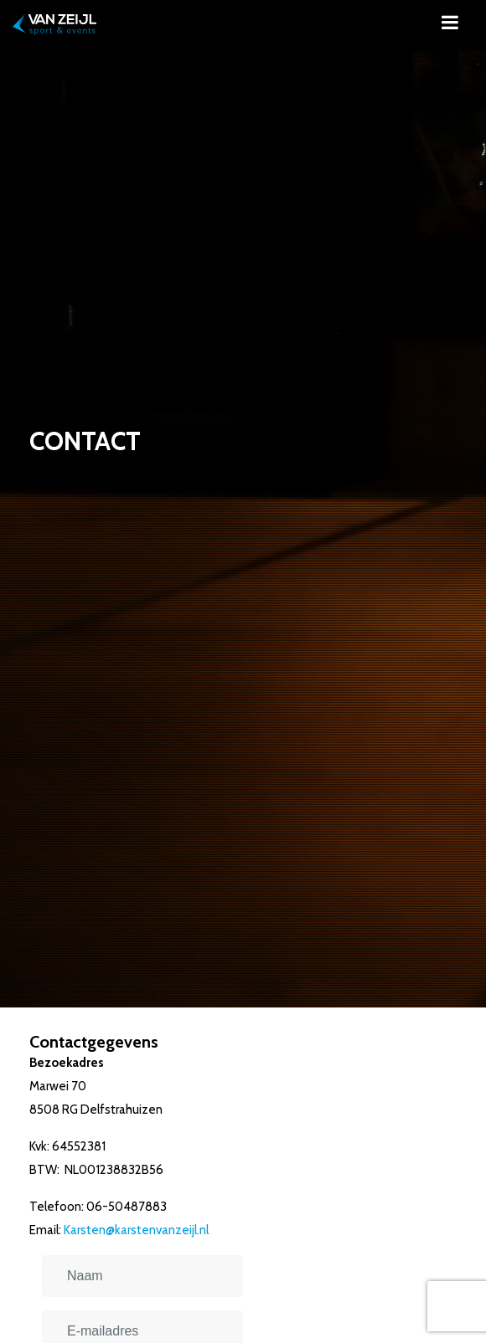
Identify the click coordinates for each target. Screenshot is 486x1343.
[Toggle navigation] (450, 22)
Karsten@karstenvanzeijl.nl (136, 1230)
